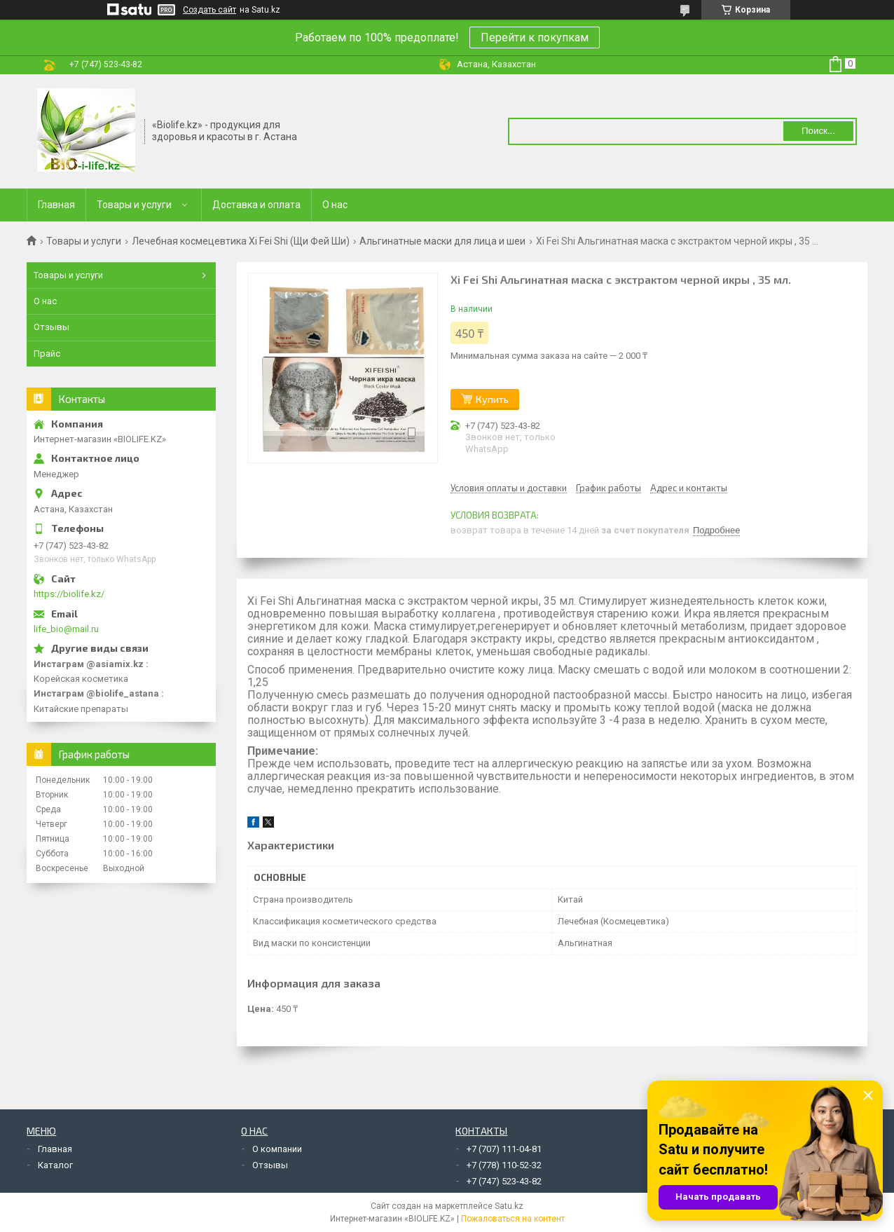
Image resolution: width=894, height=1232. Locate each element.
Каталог (55, 1165)
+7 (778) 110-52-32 (504, 1165)
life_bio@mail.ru (66, 629)
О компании (277, 1149)
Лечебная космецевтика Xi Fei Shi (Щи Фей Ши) (241, 241)
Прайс (47, 353)
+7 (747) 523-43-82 (504, 1181)
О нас (335, 204)
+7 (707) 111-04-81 (504, 1149)
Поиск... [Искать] (818, 130)
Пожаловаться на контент (513, 1219)
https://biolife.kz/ (69, 594)
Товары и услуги (134, 204)
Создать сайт (209, 10)
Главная (56, 204)
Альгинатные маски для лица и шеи (442, 241)
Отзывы (51, 327)
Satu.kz (509, 1206)
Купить (492, 399)
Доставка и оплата (256, 204)
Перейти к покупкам (535, 37)
